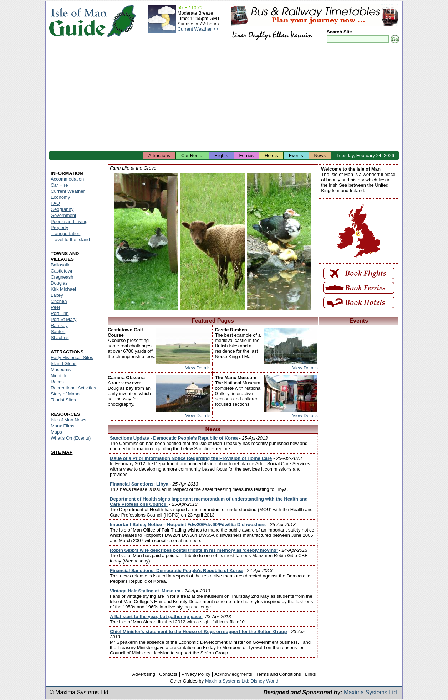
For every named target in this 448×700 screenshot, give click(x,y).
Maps (56, 432)
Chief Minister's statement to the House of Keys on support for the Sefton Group (198, 631)
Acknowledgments (233, 674)
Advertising (143, 674)
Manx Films (62, 426)
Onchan (59, 301)
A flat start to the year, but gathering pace (156, 616)
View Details (197, 367)
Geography (62, 209)
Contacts (168, 674)
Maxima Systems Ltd (226, 681)
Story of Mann (65, 393)
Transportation (65, 233)
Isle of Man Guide (78, 20)
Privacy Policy (196, 674)
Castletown (62, 271)
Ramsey (59, 325)
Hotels (271, 155)
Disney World (264, 681)
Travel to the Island (70, 239)
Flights (221, 155)
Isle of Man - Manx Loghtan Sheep (212, 241)
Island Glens (63, 363)
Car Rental (192, 155)
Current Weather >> (198, 29)
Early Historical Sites (72, 357)
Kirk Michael (63, 289)
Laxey (57, 295)
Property (59, 227)
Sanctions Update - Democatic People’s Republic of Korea (174, 438)
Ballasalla (61, 265)
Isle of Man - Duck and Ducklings (279, 241)
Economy (60, 197)
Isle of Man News (68, 419)
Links (310, 674)
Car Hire (59, 185)
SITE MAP (61, 452)
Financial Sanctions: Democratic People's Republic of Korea (176, 570)
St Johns (60, 337)
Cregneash (62, 277)
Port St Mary (63, 319)
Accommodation (67, 179)
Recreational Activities (73, 387)
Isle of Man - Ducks (146, 241)
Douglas (59, 283)
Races (57, 381)
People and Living (69, 221)
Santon (58, 331)
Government (63, 215)
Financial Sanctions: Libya (139, 484)
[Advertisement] (224, 98)
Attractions (159, 155)
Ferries (246, 155)
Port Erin (60, 313)
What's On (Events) (71, 438)
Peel (55, 307)
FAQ (55, 203)
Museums (61, 369)
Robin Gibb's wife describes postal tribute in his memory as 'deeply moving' (194, 550)
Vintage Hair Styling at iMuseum (145, 590)
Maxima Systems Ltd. (371, 692)
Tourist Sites (63, 400)
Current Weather (68, 191)
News (320, 155)
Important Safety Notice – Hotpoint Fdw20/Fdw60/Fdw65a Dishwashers (188, 524)
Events (296, 155)
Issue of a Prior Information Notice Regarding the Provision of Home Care (191, 458)
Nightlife (59, 375)
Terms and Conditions (278, 674)
